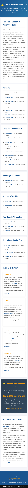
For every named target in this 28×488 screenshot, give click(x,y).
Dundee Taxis (7, 201)
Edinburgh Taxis (8, 180)
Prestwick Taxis (8, 93)
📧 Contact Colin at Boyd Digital (14, 408)
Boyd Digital (12, 339)
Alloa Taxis (7, 245)
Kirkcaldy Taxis (8, 256)
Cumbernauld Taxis (9, 164)
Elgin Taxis (7, 230)
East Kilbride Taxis (9, 155)
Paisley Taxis (7, 138)
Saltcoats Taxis (8, 106)
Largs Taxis (7, 114)
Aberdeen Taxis (8, 222)
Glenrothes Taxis (8, 252)
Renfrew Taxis (8, 142)
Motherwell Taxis (8, 151)
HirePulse (16, 360)
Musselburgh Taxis (9, 185)
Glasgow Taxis (8, 133)
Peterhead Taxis (8, 226)
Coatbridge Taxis (8, 160)
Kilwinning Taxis (8, 101)
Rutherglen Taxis (8, 146)
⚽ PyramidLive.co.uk (14, 478)
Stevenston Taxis (8, 110)
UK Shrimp (14, 283)
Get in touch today (7, 463)
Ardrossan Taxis (8, 117)
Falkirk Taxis (7, 247)
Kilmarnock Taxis (8, 97)
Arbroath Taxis (8, 205)
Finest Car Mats (8, 313)
